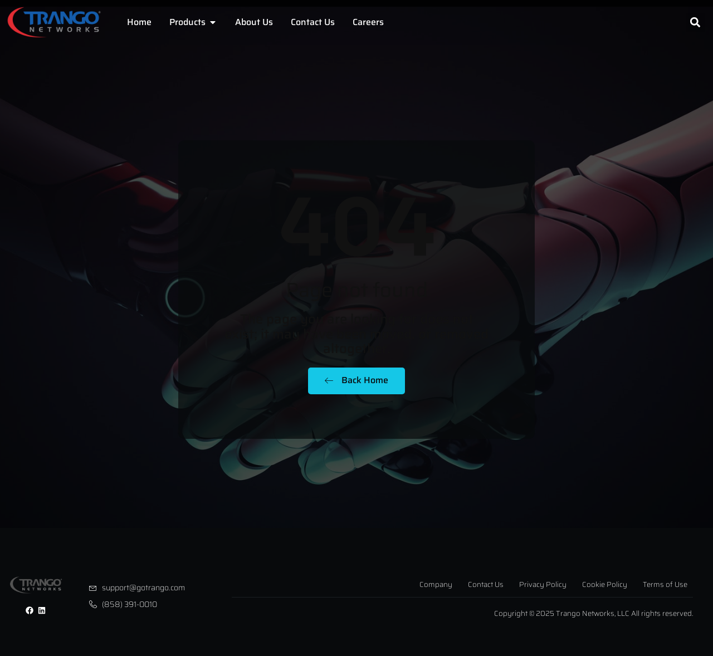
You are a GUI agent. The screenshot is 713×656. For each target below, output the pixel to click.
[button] (695, 22)
